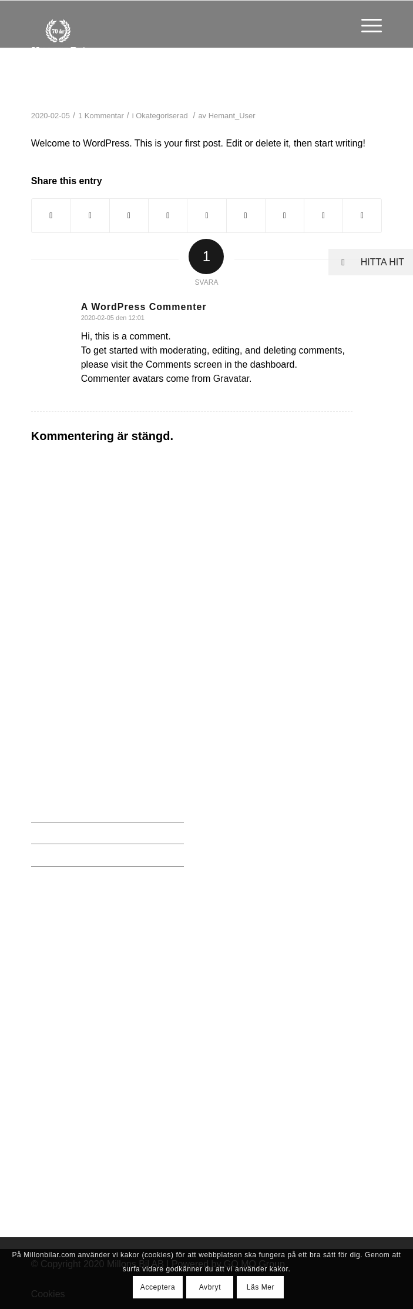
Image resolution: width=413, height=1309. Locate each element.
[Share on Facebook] (51, 215)
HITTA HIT (366, 262)
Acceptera (157, 1287)
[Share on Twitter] (90, 215)
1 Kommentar (101, 115)
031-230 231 (66, 686)
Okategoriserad (162, 115)
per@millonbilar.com (82, 1096)
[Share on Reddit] (323, 215)
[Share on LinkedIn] (206, 215)
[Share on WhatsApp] (129, 215)
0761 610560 (67, 921)
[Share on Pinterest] (168, 215)
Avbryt (210, 1287)
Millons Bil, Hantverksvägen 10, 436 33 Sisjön (105, 654)
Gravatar (231, 379)
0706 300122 (67, 999)
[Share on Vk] (285, 215)
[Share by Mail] (362, 215)
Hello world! (94, 86)
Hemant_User (232, 115)
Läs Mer (261, 1287)
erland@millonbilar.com (89, 707)
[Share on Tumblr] (246, 215)
